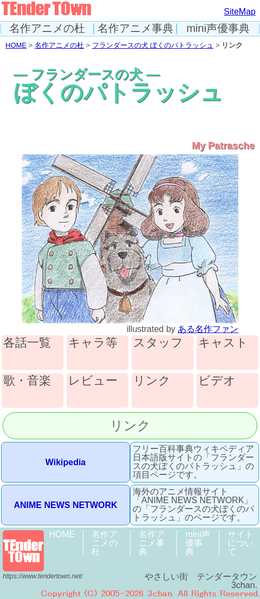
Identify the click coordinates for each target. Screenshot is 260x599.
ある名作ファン (208, 329)
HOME (16, 45)
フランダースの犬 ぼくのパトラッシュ (153, 45)
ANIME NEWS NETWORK (65, 505)
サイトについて (240, 543)
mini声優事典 (218, 28)
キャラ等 (93, 343)
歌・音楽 (27, 381)
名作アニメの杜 (47, 28)
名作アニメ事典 (135, 28)
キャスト (223, 343)
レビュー (93, 381)
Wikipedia (66, 462)
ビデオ (217, 381)
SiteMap (240, 11)
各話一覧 (27, 343)
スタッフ (158, 343)
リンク (152, 381)
